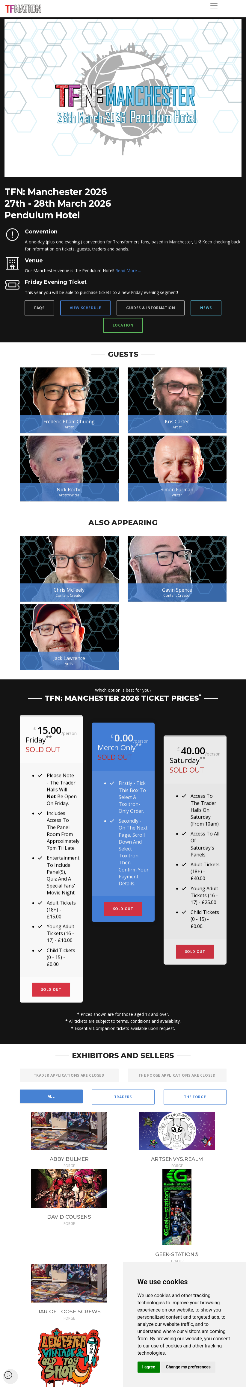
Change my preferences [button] (188, 1367)
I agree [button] (148, 1367)
